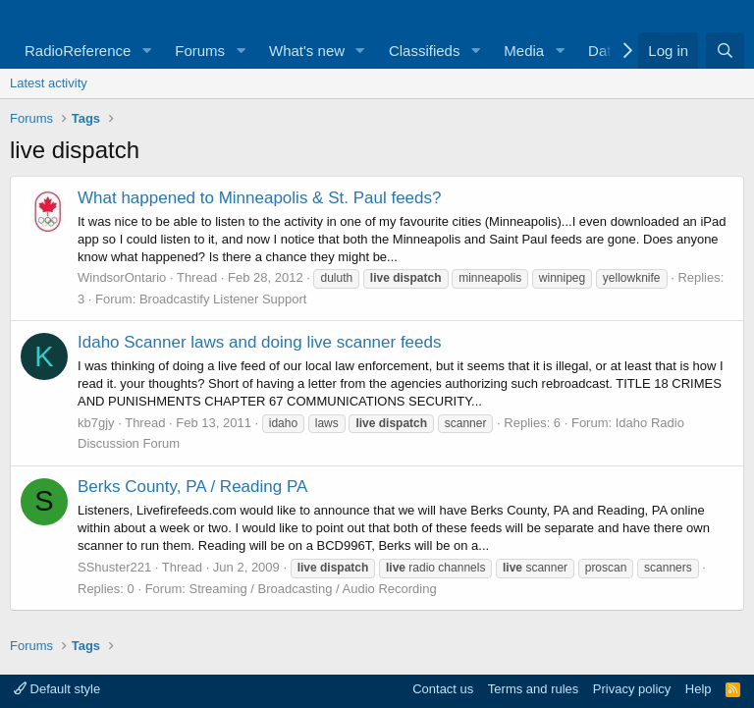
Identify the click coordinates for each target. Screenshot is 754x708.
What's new (307, 50)
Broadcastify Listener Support (223, 299)
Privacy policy (632, 688)
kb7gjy (96, 422)
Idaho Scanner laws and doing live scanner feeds (259, 342)
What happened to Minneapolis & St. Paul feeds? (259, 198)
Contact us (442, 688)
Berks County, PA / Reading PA (192, 486)
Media (524, 50)
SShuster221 (114, 567)
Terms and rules (533, 688)
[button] (146, 50)
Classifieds (424, 50)
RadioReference (78, 50)
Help (698, 688)
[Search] (725, 50)
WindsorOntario (122, 277)
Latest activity (48, 83)
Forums (200, 50)
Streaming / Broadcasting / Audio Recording (312, 588)
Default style (57, 688)
